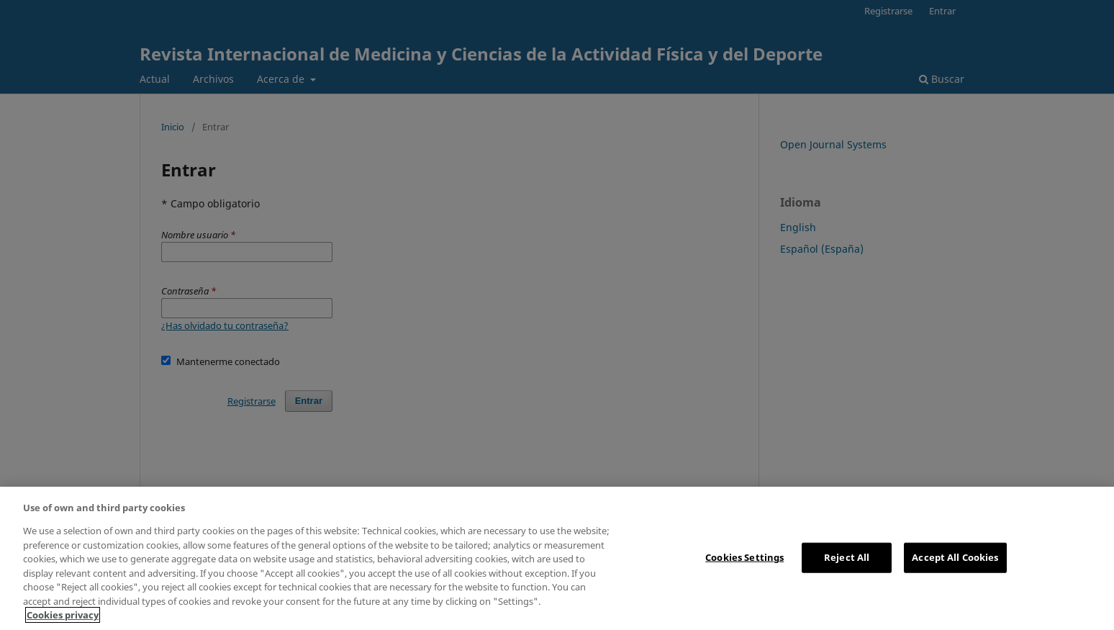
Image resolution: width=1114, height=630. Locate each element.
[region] (557, 558)
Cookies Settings (744, 557)
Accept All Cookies (955, 557)
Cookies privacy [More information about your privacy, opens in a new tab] (63, 614)
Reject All (846, 557)
